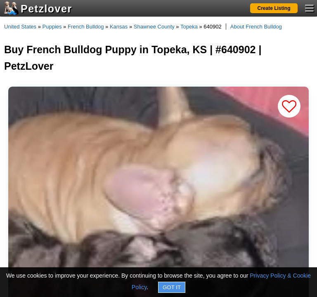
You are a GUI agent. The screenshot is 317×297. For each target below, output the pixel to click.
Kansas (119, 27)
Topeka (189, 27)
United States (20, 27)
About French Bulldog (256, 27)
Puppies (52, 27)
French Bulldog (86, 27)
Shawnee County (154, 27)
